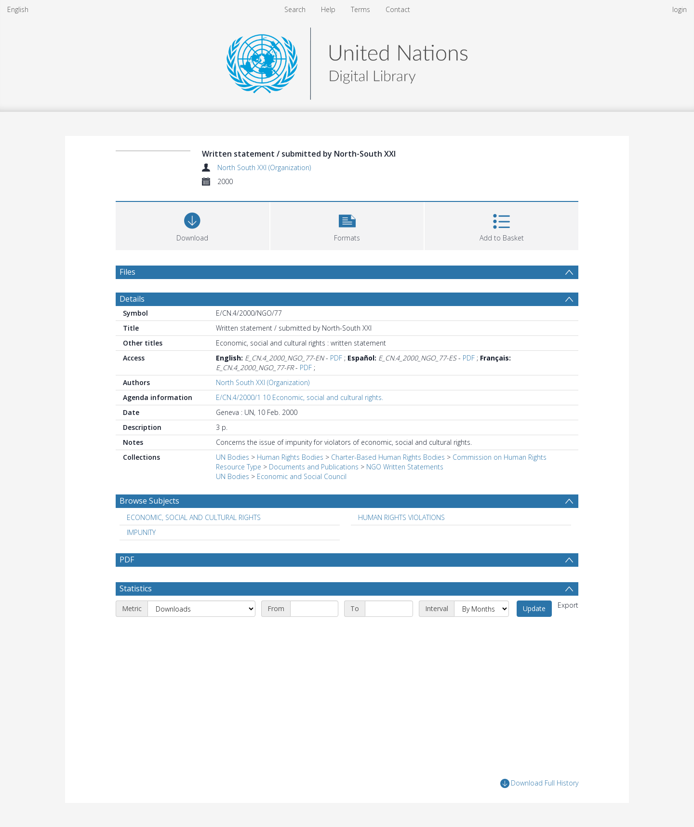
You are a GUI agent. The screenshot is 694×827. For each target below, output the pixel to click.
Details (132, 298)
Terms (360, 9)
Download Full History (539, 783)
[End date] (389, 608)
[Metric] (201, 608)
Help (328, 9)
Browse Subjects (149, 500)
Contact (398, 9)
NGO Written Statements (404, 466)
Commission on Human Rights (500, 457)
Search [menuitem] (295, 9)
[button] (347, 225)
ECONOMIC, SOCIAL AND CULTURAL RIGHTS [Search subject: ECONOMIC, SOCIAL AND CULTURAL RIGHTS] (194, 517)
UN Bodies (232, 457)
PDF (336, 357)
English (17, 9)
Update (534, 608)
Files (127, 272)
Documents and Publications (314, 466)
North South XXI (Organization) (264, 167)
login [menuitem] (679, 9)
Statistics (136, 588)
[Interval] (481, 608)
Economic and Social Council (302, 476)
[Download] (192, 225)
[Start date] (314, 608)
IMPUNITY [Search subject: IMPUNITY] (141, 532)
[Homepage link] (347, 61)
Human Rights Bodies (290, 457)
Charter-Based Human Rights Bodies (388, 457)
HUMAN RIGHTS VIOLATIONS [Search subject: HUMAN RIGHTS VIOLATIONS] (401, 517)
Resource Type (238, 466)
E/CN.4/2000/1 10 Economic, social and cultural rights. (299, 397)
